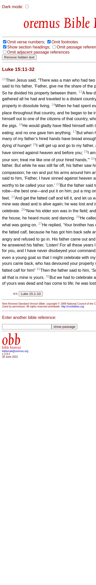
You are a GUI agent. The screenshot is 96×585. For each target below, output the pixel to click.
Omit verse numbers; (26, 42)
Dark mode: (12, 7)
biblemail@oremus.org (15, 351)
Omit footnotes (64, 42)
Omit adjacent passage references (38, 52)
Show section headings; (28, 47)
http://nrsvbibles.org (72, 306)
